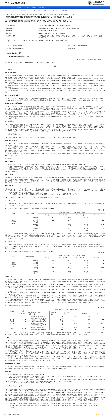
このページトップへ (101, 414)
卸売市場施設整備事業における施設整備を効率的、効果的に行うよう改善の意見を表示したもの (51, 10)
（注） (20, 177)
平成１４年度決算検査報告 (23, 10)
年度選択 (13, 10)
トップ (7, 10)
